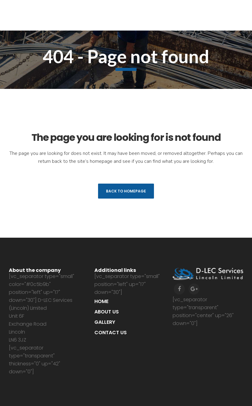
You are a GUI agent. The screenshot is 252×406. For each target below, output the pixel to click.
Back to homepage (126, 191)
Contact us (110, 332)
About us (106, 311)
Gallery (104, 322)
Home (101, 301)
